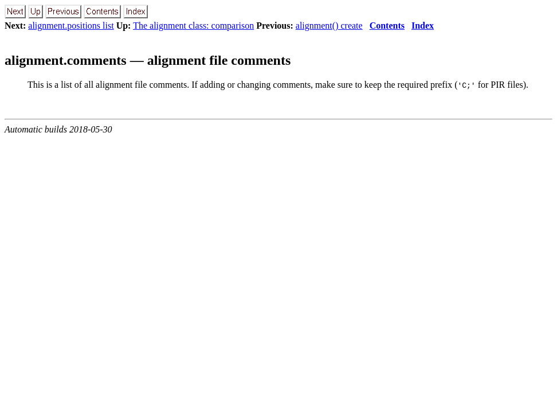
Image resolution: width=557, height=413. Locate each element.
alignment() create (329, 25)
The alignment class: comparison (193, 25)
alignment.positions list (70, 25)
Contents (387, 25)
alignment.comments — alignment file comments (148, 60)
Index (422, 25)
